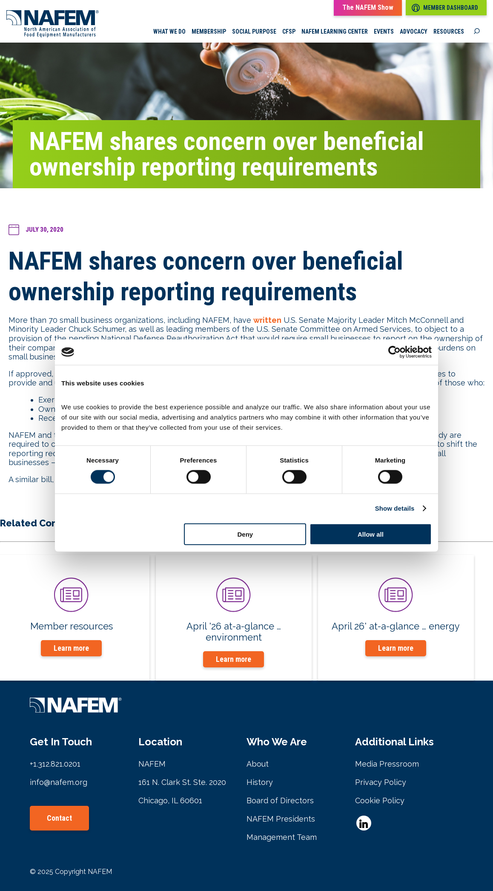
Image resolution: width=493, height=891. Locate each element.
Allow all (371, 533)
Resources (448, 32)
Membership (209, 32)
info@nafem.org (58, 782)
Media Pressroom (387, 763)
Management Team (281, 837)
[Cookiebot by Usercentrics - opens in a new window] (394, 352)
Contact (59, 817)
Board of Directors (280, 800)
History (259, 782)
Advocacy (413, 32)
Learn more (71, 648)
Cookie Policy (379, 800)
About (257, 763)
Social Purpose (254, 32)
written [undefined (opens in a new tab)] (267, 320)
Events (384, 32)
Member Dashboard (445, 8)
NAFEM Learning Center (334, 32)
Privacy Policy (380, 782)
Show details (395, 508)
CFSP (288, 32)
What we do (169, 32)
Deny (245, 533)
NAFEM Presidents (280, 818)
